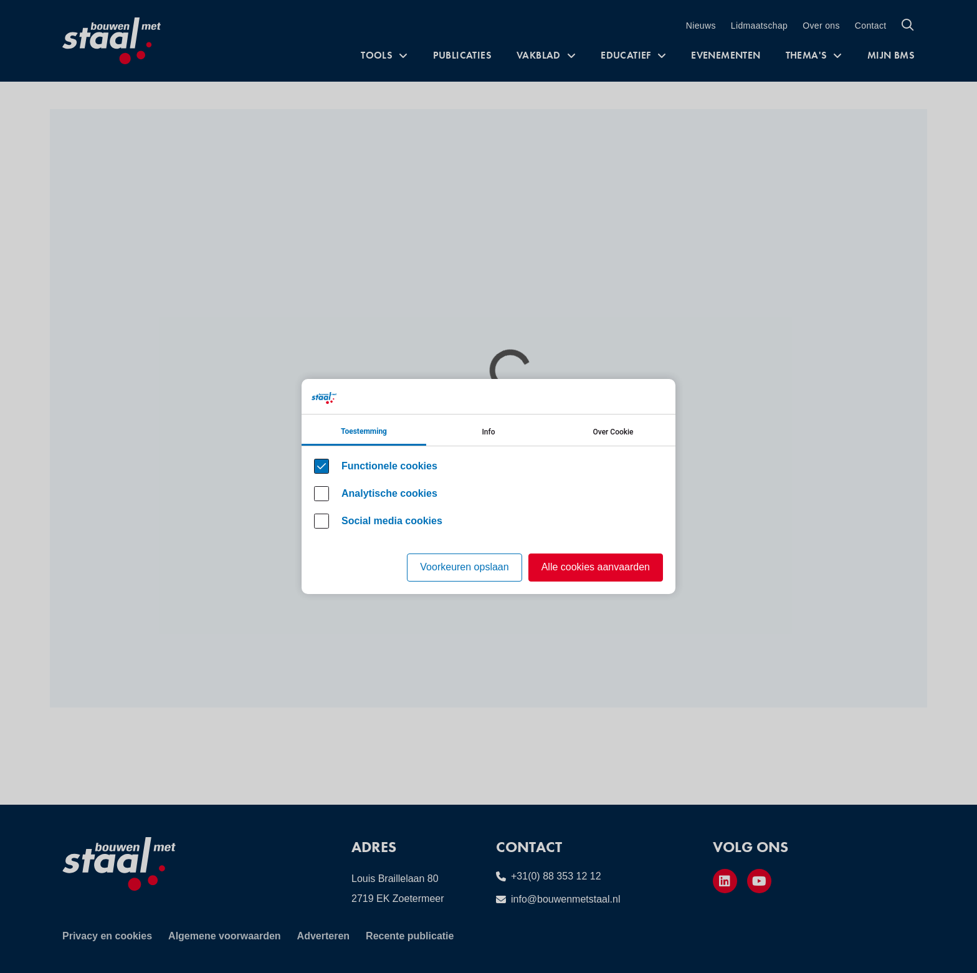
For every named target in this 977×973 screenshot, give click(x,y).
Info (488, 432)
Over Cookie (613, 432)
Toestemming (364, 431)
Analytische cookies (389, 493)
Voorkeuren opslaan (464, 567)
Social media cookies (391, 520)
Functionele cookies (389, 466)
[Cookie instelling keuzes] (488, 486)
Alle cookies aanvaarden (595, 567)
